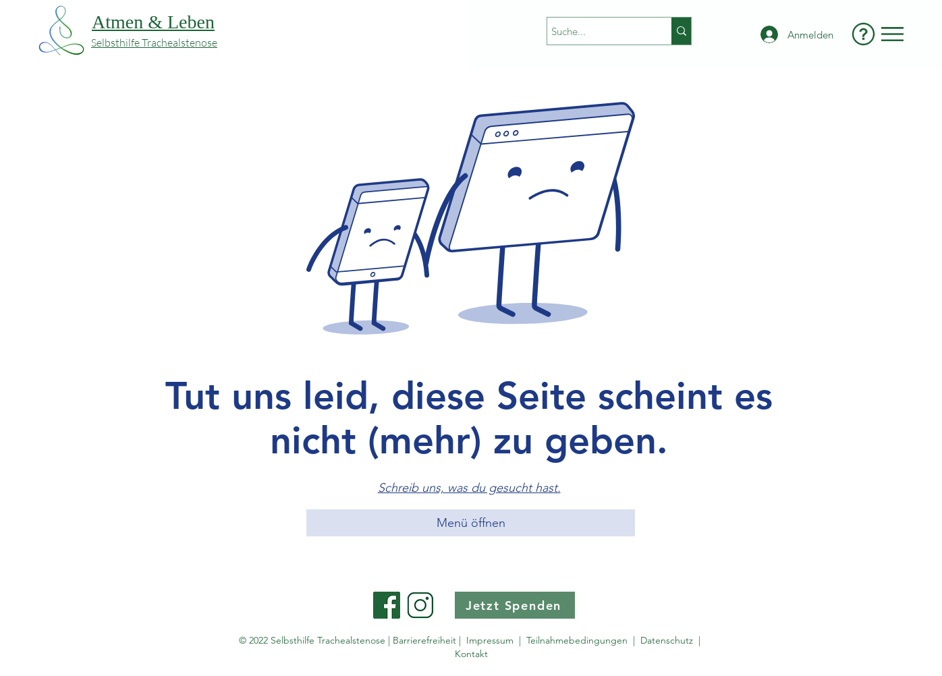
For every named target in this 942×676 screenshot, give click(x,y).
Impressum (490, 640)
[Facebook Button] (386, 605)
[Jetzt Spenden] (515, 605)
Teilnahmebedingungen (577, 640)
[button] (892, 34)
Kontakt (471, 654)
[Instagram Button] (420, 605)
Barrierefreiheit (424, 640)
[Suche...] (597, 31)
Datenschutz (669, 640)
